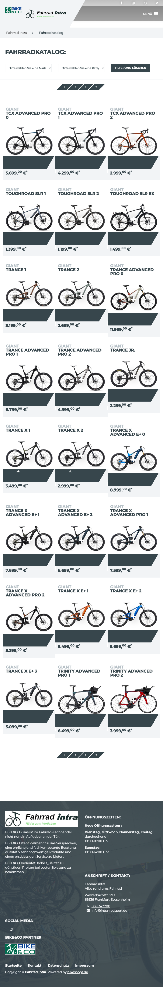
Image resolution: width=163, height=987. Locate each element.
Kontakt (34, 965)
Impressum (84, 965)
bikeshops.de (77, 972)
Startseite (13, 965)
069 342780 (100, 906)
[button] (150, 13)
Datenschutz (58, 965)
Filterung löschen (130, 68)
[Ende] (96, 87)
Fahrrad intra (16, 33)
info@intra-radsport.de (109, 911)
